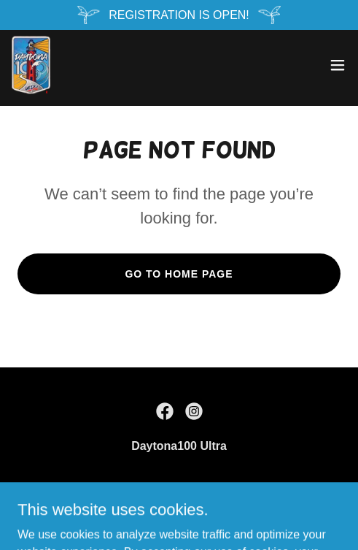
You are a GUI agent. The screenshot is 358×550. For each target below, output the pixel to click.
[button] (337, 65)
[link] (31, 65)
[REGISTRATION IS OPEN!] (179, 15)
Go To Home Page (179, 274)
